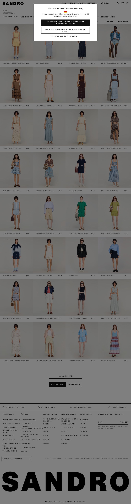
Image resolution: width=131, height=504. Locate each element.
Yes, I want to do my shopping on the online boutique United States (65, 22)
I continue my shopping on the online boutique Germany (65, 30)
